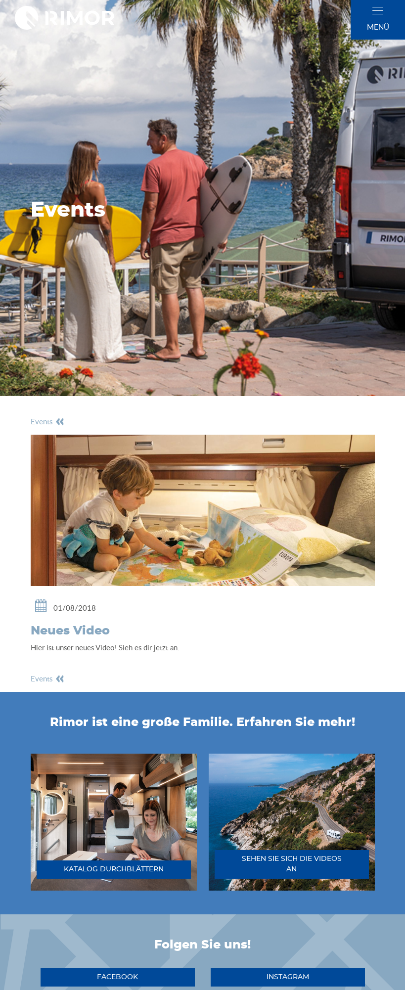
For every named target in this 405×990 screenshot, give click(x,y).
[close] (378, 10)
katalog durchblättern (114, 869)
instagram (288, 977)
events (48, 421)
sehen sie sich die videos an (292, 864)
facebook (117, 977)
